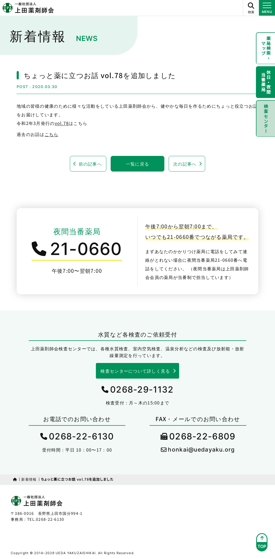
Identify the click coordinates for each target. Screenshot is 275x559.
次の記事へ (184, 163)
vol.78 (62, 123)
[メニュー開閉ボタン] (267, 8)
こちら (52, 134)
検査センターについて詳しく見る (135, 371)
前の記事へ (90, 163)
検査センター (265, 120)
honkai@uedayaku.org (201, 449)
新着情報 (29, 479)
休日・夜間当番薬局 (266, 83)
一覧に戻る (137, 163)
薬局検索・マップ (266, 48)
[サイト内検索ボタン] (251, 8)
